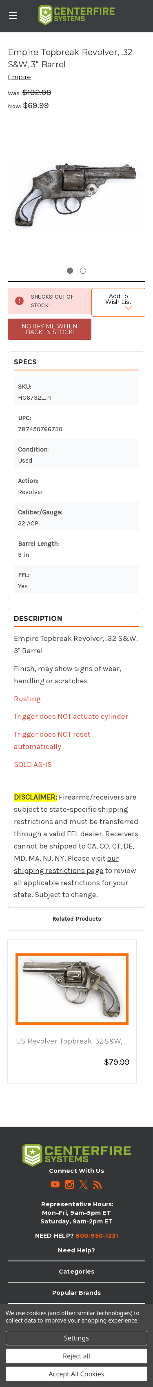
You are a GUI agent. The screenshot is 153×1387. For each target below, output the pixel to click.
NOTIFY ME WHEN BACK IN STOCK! (50, 329)
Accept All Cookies (76, 1373)
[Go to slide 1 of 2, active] (70, 271)
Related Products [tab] (76, 918)
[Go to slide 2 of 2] (83, 271)
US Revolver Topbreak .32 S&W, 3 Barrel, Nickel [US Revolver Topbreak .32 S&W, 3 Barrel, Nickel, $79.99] (72, 1041)
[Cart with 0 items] (148, 10)
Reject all (76, 1356)
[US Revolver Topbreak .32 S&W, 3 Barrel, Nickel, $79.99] (72, 989)
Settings (76, 1338)
